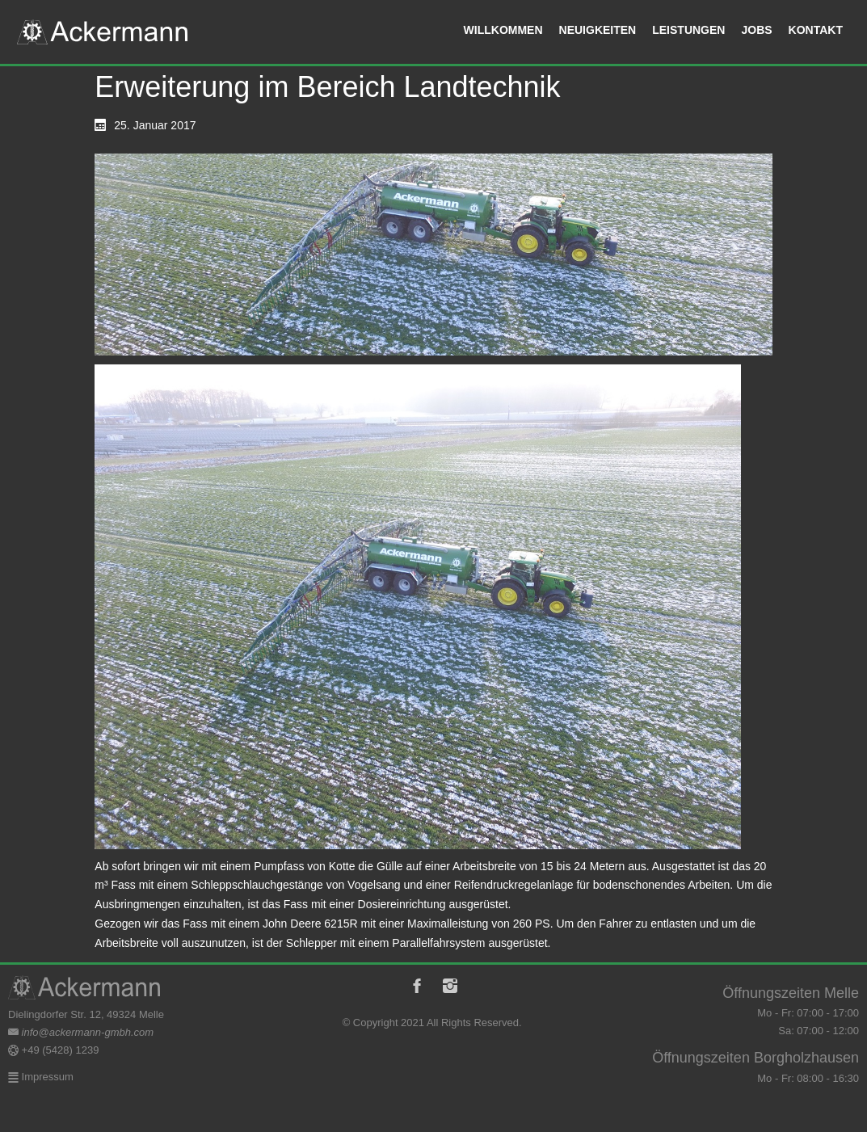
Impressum (46, 1077)
